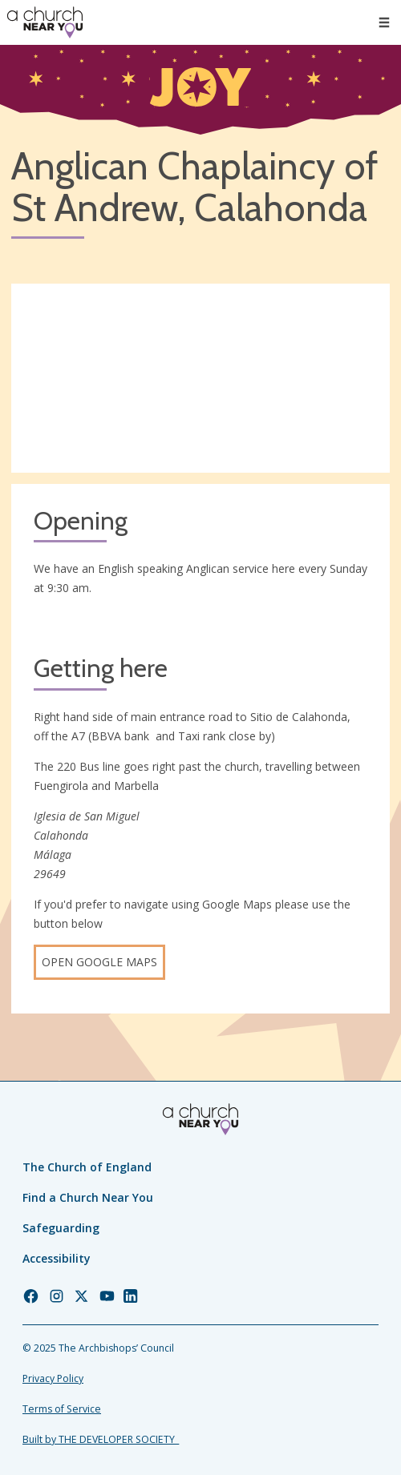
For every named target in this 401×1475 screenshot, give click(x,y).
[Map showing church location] (200, 378)
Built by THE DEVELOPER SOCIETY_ (100, 1439)
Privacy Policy (52, 1378)
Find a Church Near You (87, 1197)
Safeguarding (60, 1227)
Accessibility (56, 1258)
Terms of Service (61, 1409)
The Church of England (87, 1167)
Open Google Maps (99, 961)
